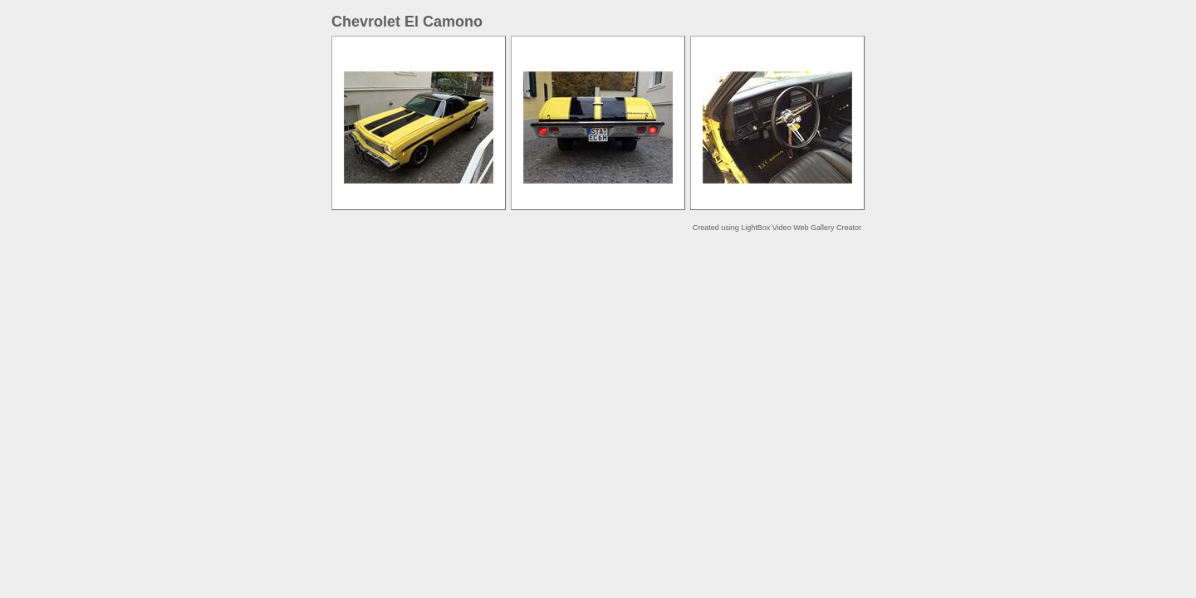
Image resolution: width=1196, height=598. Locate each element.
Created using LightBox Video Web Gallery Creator (777, 227)
